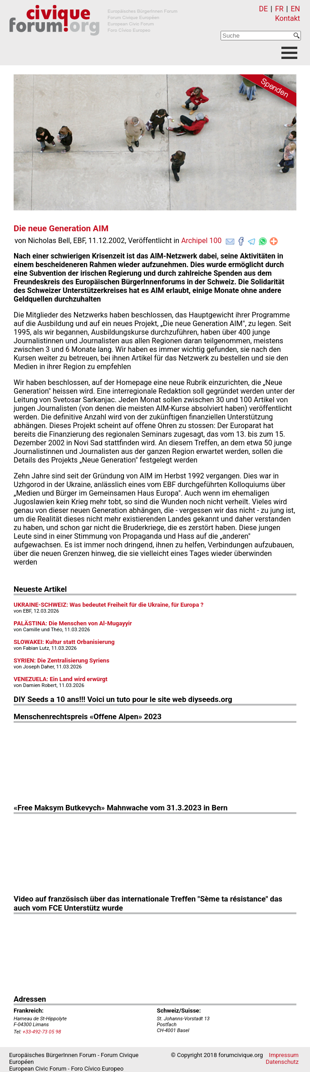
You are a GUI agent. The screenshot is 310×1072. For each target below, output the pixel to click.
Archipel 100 (201, 240)
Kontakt (287, 18)
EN (295, 9)
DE (263, 9)
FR (279, 9)
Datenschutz (282, 1061)
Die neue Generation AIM (61, 229)
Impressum (284, 1055)
